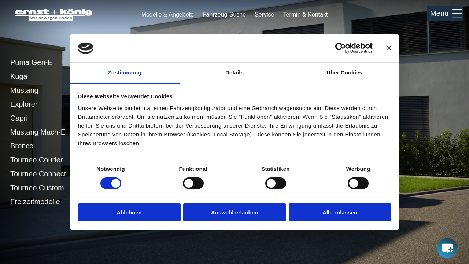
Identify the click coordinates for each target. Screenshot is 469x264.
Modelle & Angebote (167, 15)
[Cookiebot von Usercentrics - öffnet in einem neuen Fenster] (341, 48)
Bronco (21, 146)
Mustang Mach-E (38, 132)
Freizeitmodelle (35, 202)
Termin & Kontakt (305, 15)
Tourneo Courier (36, 160)
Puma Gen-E (31, 62)
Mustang (24, 90)
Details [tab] (234, 72)
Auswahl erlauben (234, 212)
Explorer (23, 104)
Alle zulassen (339, 212)
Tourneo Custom (37, 188)
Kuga (18, 76)
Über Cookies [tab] (344, 72)
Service (264, 14)
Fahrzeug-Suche (224, 14)
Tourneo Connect (38, 174)
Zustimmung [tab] (124, 72)
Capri (19, 118)
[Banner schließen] (388, 48)
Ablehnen (129, 212)
